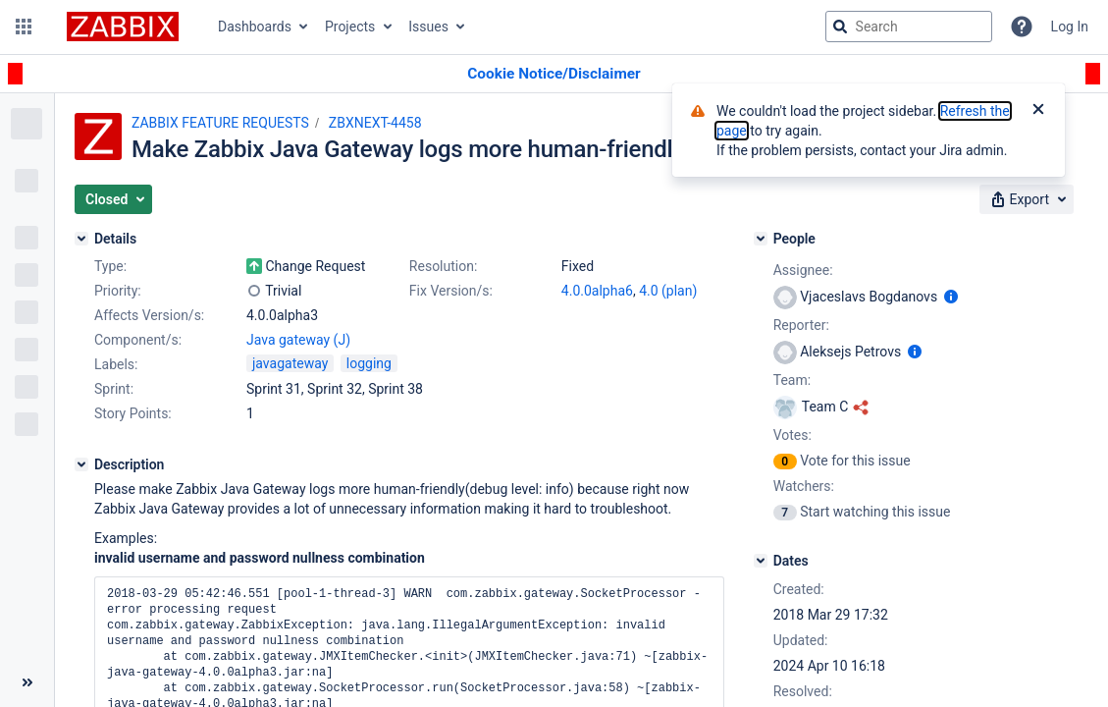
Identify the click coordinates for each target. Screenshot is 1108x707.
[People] (760, 238)
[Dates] (760, 561)
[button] (23, 26)
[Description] (81, 464)
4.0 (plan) (668, 291)
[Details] (81, 238)
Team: (792, 380)
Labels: (115, 364)
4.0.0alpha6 (597, 291)
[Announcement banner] (554, 74)
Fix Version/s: (451, 291)
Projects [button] (350, 26)
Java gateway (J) (298, 340)
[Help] (1021, 26)
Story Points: (133, 413)
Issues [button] (428, 26)
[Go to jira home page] (122, 26)
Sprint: (113, 389)
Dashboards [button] (254, 26)
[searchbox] (908, 26)
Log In (1069, 26)
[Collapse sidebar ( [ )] (27, 682)
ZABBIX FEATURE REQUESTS (220, 123)
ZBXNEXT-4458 (375, 123)
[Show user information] (951, 296)
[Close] (1038, 111)
